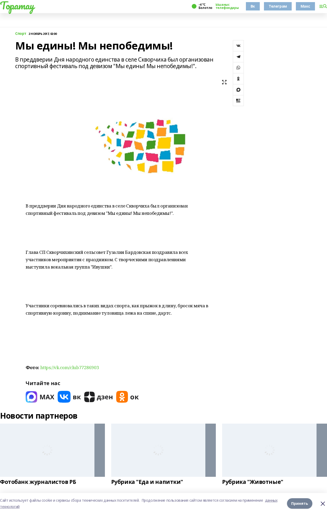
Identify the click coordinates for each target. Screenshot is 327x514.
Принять (299, 503)
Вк (253, 6)
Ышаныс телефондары (227, 6)
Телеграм (278, 6)
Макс (305, 6)
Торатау (17, 5)
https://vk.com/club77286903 (69, 367)
